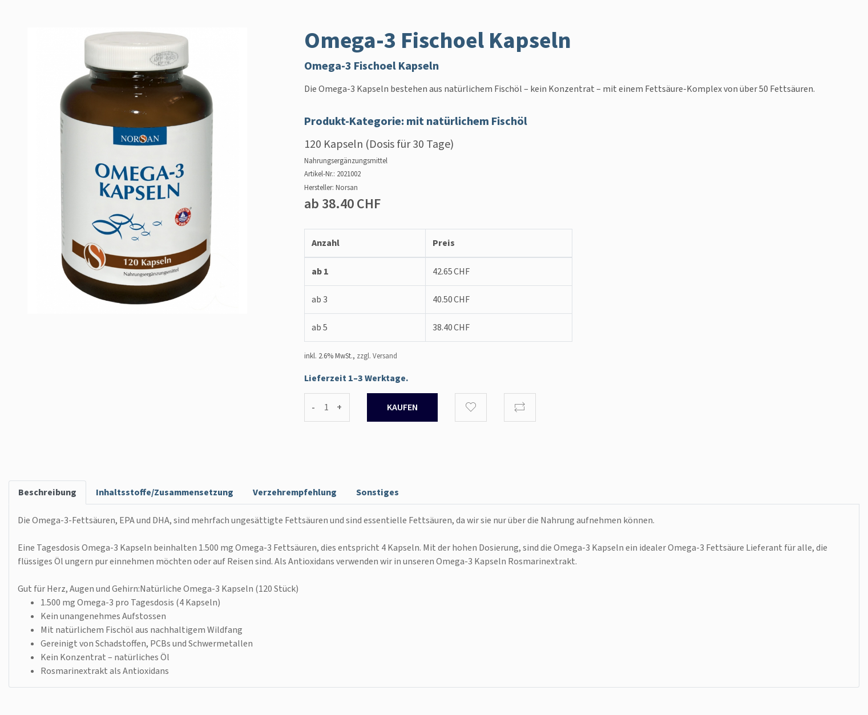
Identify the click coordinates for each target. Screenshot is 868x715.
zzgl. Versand (377, 356)
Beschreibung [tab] (47, 492)
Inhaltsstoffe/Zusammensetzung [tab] (164, 492)
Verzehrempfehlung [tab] (295, 492)
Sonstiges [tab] (377, 492)
